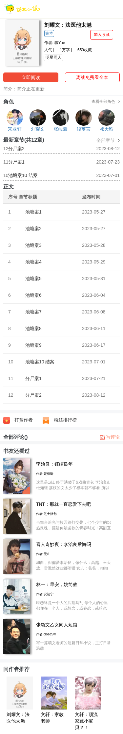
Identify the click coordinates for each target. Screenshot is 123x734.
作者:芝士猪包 (46, 514)
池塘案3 (33, 245)
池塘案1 (33, 212)
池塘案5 (33, 278)
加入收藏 (102, 34)
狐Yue (59, 42)
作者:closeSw (46, 634)
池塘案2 (33, 228)
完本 (49, 33)
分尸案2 (16, 148)
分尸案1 (16, 162)
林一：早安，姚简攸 (56, 584)
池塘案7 (33, 311)
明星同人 (53, 57)
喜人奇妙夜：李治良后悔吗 (63, 544)
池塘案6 (33, 295)
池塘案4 (33, 261)
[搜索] (102, 9)
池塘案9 (33, 345)
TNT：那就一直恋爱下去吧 (63, 504)
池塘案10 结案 (22, 175)
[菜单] (116, 9)
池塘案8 (33, 328)
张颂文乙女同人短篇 (56, 624)
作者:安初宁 (44, 594)
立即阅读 (31, 77)
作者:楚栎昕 (44, 473)
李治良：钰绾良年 (54, 464)
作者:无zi (42, 554)
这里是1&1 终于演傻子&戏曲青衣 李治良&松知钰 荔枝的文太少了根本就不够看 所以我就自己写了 (73, 488)
